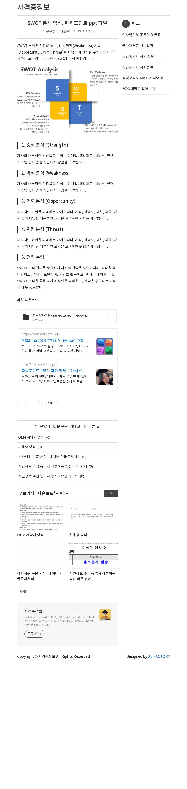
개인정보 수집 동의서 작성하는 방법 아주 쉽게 (52, 467)
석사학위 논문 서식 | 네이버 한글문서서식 (49, 457)
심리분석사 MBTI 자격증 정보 (144, 78)
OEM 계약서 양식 (31, 437)
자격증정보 (33, 611)
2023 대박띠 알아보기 (138, 89)
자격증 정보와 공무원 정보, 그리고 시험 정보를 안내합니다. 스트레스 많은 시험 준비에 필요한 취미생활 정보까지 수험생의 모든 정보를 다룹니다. (61, 621)
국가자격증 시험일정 (137, 46)
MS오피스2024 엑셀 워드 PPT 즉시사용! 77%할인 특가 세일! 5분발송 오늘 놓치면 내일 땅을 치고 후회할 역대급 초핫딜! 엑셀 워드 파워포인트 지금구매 (55, 349)
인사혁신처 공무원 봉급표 (141, 35)
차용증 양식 (27, 447)
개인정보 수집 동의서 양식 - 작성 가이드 (48, 476)
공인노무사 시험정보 (137, 67)
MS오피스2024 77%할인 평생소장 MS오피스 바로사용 (54, 340)
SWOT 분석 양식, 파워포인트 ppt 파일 (67, 23)
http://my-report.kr (35, 364)
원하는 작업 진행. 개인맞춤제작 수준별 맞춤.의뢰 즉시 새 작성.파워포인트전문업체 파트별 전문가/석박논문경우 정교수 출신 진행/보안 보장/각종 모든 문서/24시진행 (54, 379)
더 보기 (111, 493)
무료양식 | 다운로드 (59, 31)
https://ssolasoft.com (37, 334)
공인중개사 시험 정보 (138, 57)
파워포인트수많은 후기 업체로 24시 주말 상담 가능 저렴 (54, 371)
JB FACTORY (159, 657)
